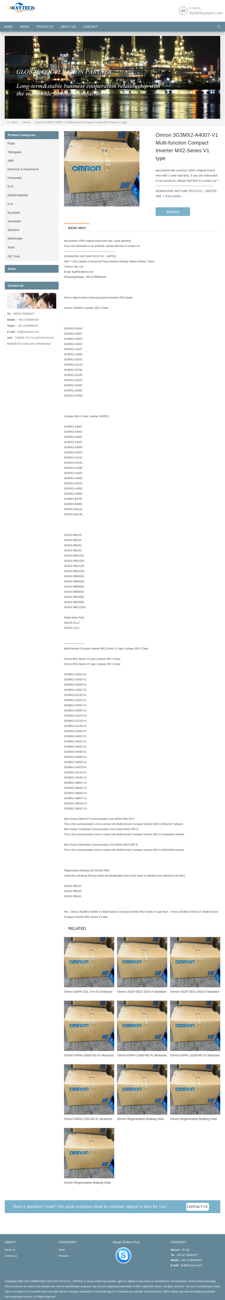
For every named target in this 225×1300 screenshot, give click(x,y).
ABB (11, 160)
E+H (11, 186)
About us (68, 26)
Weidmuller (15, 238)
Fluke (11, 143)
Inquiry (172, 211)
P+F (10, 204)
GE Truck (14, 256)
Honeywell (15, 178)
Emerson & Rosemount (23, 169)
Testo (11, 247)
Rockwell (14, 212)
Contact (90, 26)
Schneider (14, 221)
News (24, 26)
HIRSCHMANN (18, 195)
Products (44, 26)
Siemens (13, 230)
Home (14, 122)
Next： (167, 911)
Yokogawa (14, 152)
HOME (8, 26)
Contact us (11, 1255)
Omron (27, 122)
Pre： (67, 911)
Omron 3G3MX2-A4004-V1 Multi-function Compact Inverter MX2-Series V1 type (116, 911)
